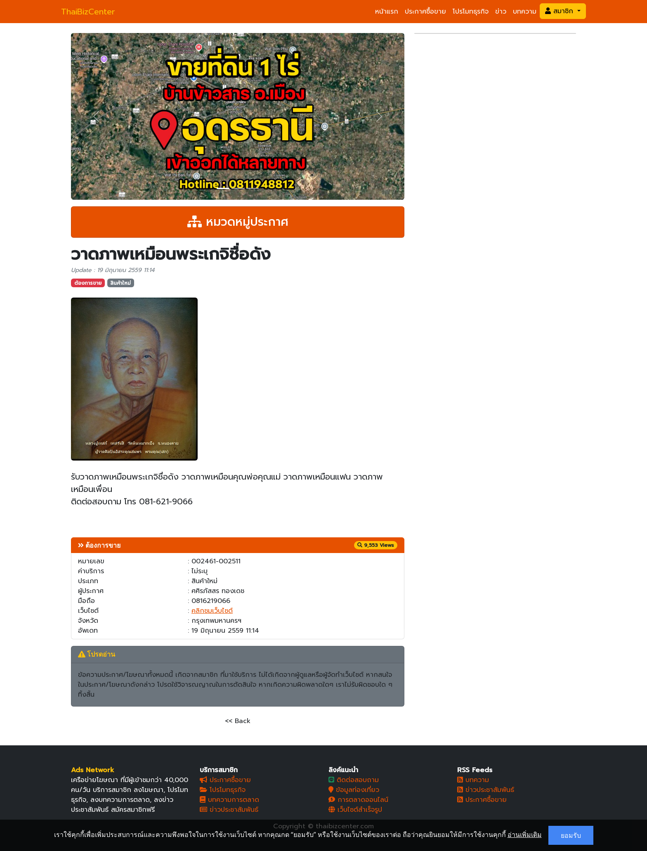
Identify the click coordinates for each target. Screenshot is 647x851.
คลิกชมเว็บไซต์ (212, 611)
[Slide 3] (252, 188)
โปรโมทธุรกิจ (471, 12)
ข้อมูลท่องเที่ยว (353, 790)
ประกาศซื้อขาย (425, 12)
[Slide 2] (237, 188)
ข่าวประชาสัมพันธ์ (229, 810)
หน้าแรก (386, 12)
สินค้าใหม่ (120, 283)
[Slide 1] (223, 188)
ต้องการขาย (88, 283)
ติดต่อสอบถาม (353, 780)
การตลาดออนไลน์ (358, 800)
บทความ (524, 12)
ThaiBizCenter (88, 11)
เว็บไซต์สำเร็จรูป (355, 810)
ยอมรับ (571, 835)
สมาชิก (560, 11)
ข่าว (500, 12)
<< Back (237, 721)
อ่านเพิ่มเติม (525, 834)
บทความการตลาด (229, 800)
